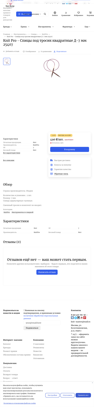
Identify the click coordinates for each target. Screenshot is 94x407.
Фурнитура (67, 27)
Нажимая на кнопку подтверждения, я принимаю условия (41, 314)
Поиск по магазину (31, 14)
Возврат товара (10, 374)
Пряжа (24, 27)
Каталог (7, 344)
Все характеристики (11, 153)
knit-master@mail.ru (80, 322)
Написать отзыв (47, 272)
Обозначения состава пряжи (17, 355)
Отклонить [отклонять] (67, 395)
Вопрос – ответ (10, 378)
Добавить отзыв (12, 51)
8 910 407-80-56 (78, 315)
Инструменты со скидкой (22, 212)
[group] (52, 95)
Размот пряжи (10, 351)
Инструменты (44, 27)
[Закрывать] (92, 382)
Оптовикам (38, 358)
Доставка (7, 367)
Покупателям (10, 363)
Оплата (6, 371)
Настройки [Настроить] (52, 395)
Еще (86, 27)
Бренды (6, 27)
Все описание (8, 160)
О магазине (38, 344)
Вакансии (38, 355)
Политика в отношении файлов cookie (19, 403)
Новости (37, 351)
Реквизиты (38, 347)
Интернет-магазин (12, 340)
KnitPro (7, 212)
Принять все (83, 395)
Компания (38, 340)
